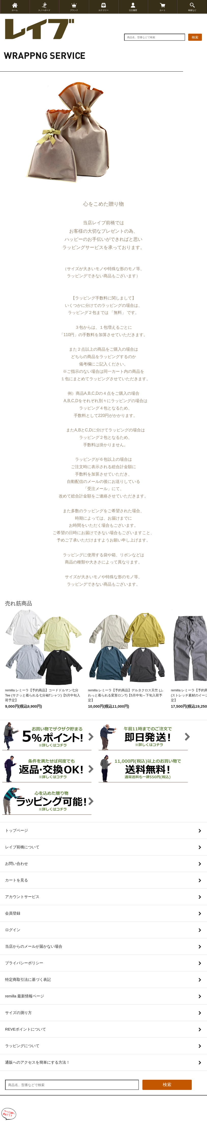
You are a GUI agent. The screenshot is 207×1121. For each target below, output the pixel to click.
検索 (195, 37)
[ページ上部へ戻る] (9, 1114)
